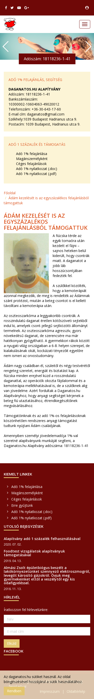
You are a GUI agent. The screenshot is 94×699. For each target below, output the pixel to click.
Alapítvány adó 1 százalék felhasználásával (42, 538)
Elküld (11, 643)
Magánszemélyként (32, 158)
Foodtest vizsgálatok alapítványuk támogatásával (34, 553)
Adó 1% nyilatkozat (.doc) (36, 168)
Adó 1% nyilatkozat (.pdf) (36, 173)
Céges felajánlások (31, 163)
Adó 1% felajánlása (31, 153)
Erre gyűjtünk (22, 505)
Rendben (14, 690)
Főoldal (10, 192)
